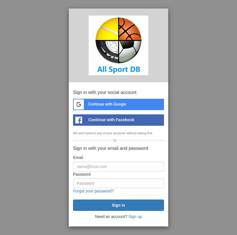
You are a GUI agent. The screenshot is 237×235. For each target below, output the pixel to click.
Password (81, 174)
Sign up (135, 216)
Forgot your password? (93, 191)
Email (78, 157)
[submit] (118, 205)
